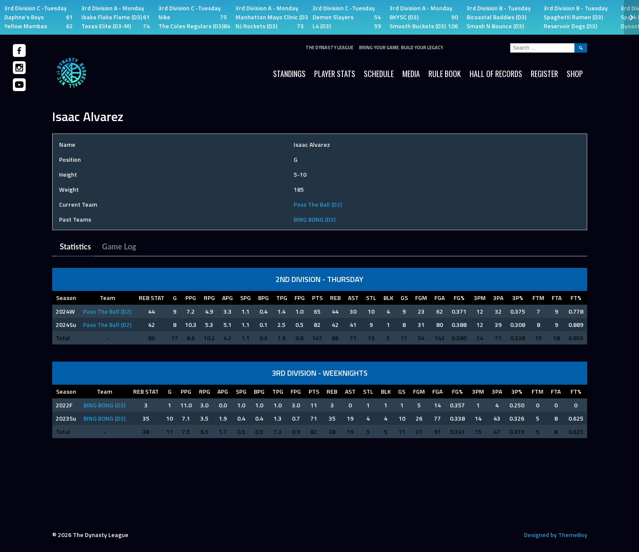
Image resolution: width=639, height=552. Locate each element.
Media (411, 73)
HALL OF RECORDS (496, 73)
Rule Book (444, 73)
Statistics (75, 246)
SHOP (575, 73)
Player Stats (334, 73)
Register (544, 73)
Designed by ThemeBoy (555, 534)
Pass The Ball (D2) (318, 204)
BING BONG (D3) (315, 219)
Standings (289, 73)
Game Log (119, 246)
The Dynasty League (330, 47)
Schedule (379, 73)
